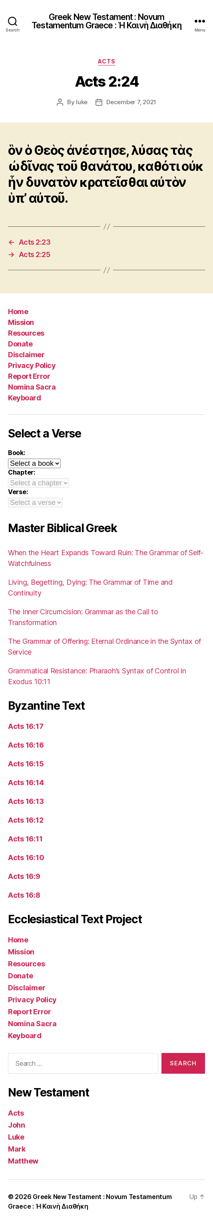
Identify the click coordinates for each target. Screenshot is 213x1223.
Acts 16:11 (25, 839)
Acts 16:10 (26, 857)
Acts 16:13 (26, 801)
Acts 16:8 (24, 895)
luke (82, 102)
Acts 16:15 (26, 764)
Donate (20, 344)
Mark (17, 1149)
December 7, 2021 (131, 102)
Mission (21, 322)
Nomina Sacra (32, 387)
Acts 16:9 (24, 876)
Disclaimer (26, 354)
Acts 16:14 (26, 782)
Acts (106, 61)
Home (18, 311)
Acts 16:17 (25, 726)
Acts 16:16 (26, 745)
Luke (16, 1137)
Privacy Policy (32, 365)
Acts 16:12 (25, 820)
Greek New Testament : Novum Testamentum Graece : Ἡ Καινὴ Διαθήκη (106, 21)
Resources (26, 333)
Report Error (29, 376)
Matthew (23, 1161)
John (16, 1125)
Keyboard (24, 398)
